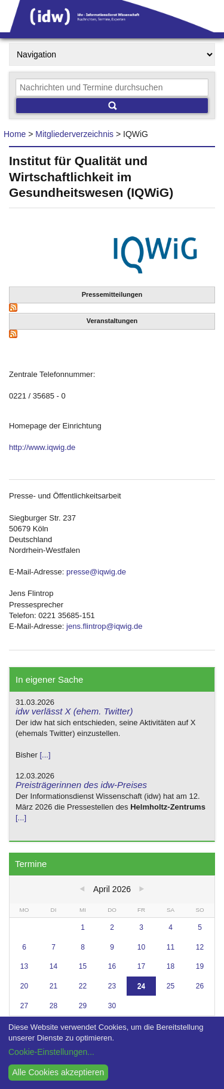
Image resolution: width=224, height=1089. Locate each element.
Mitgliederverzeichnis (74, 134)
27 (24, 1006)
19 (200, 966)
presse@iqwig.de (96, 571)
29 (83, 1006)
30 (112, 1006)
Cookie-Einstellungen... (51, 1052)
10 (141, 947)
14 (53, 966)
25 (170, 986)
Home (15, 134)
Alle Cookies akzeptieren (58, 1072)
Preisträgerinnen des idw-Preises (81, 785)
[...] (44, 754)
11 (170, 947)
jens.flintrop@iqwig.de (104, 626)
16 (112, 966)
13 (24, 966)
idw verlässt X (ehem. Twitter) (74, 711)
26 (200, 986)
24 (141, 986)
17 (141, 966)
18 (170, 966)
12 (200, 947)
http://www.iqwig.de (42, 447)
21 (53, 986)
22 (83, 986)
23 (112, 986)
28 (53, 1006)
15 (83, 966)
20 (24, 986)
